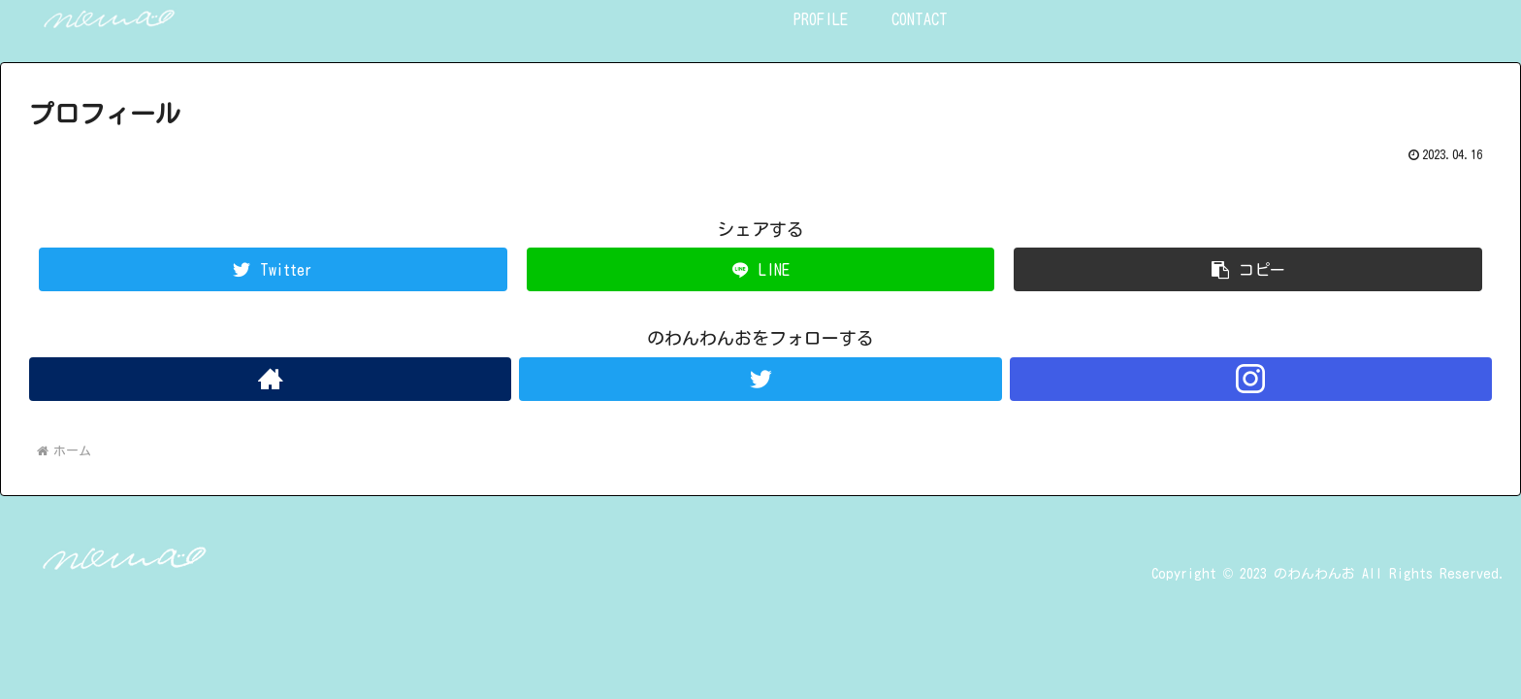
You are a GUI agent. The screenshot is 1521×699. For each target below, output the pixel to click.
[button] (1248, 269)
